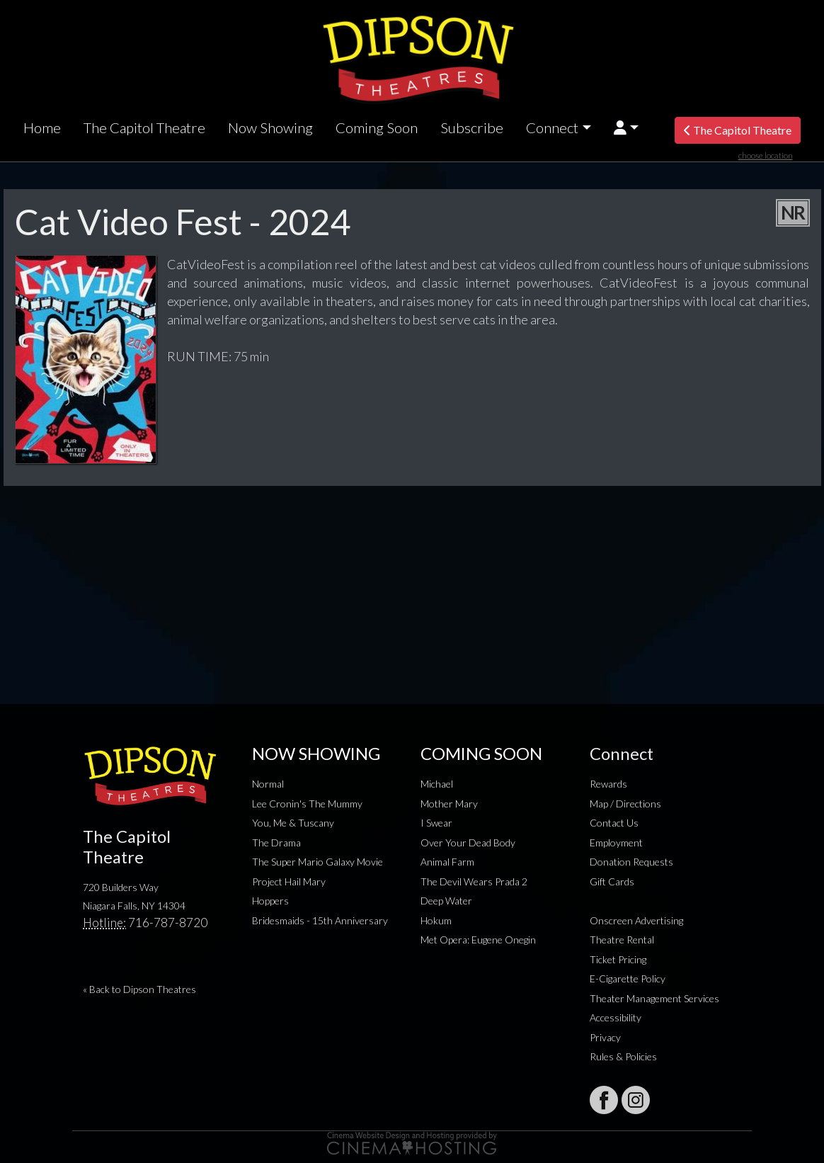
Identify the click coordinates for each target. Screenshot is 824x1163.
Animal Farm (447, 862)
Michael (436, 784)
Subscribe (471, 127)
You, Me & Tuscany (293, 823)
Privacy (605, 1037)
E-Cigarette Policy (627, 978)
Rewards (608, 784)
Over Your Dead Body (467, 842)
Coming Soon (377, 127)
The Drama (276, 842)
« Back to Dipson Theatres (139, 989)
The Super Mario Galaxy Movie (317, 862)
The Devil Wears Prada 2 (473, 881)
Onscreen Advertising (636, 920)
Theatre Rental (622, 940)
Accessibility (615, 1017)
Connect (552, 127)
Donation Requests (631, 862)
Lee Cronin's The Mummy (307, 804)
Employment (616, 842)
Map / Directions (625, 804)
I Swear (436, 823)
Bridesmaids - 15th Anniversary (320, 920)
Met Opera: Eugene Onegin (478, 940)
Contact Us (614, 823)
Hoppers (270, 901)
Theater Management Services (654, 998)
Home (42, 127)
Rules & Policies (623, 1056)
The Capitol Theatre (144, 127)
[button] (626, 127)
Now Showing (270, 127)
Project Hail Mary (289, 881)
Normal (268, 784)
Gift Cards (612, 881)
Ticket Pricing (618, 959)
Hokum (436, 920)
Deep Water (446, 901)
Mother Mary (449, 804)
